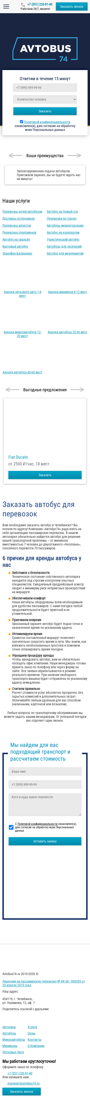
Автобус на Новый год (62, 211)
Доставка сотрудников (18, 218)
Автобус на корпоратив (63, 232)
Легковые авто (13, 1052)
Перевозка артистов (16, 225)
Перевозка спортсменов (19, 232)
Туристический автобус (63, 239)
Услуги (32, 1027)
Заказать (45, 111)
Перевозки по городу (62, 218)
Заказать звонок (72, 6)
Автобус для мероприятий (65, 253)
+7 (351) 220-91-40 (39, 4)
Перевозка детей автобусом (22, 211)
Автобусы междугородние (65, 225)
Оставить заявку (45, 841)
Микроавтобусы (13, 1039)
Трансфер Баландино (17, 253)
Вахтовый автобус (15, 246)
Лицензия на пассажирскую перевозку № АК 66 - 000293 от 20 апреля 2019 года (43, 983)
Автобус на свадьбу (16, 239)
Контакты (35, 1039)
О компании (36, 1046)
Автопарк (9, 1027)
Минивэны (10, 1046)
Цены (32, 1033)
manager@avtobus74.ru (23, 1083)
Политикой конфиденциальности (47, 122)
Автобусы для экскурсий (64, 246)
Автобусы (9, 1033)
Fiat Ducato (18, 457)
